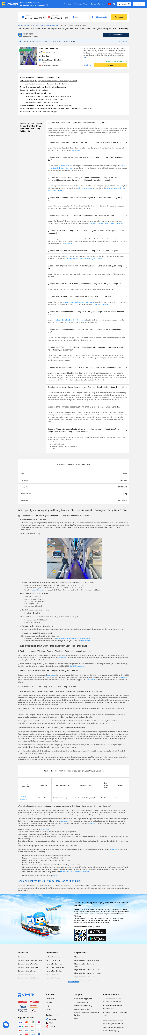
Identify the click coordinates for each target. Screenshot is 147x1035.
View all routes (73, 981)
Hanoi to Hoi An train (53, 978)
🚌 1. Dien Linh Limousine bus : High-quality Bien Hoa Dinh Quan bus (48, 84)
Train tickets (52, 953)
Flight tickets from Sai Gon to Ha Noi (86, 970)
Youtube (52, 1026)
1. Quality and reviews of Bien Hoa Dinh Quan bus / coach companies (48, 96)
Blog (47, 1006)
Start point (28, 16)
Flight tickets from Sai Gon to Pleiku (86, 980)
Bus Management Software (112, 1002)
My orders (67, 4)
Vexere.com (75, 150)
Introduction (50, 999)
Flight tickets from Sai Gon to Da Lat (86, 977)
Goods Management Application (113, 1027)
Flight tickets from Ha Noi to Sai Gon (86, 960)
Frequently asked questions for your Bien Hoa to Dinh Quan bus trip (43, 87)
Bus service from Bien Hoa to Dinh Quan (34, 90)
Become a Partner (98, 4)
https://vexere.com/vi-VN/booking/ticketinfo (74, 872)
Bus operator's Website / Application (115, 1012)
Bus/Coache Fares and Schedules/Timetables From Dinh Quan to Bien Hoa (46, 105)
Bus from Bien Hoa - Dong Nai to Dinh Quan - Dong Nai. (84, 259)
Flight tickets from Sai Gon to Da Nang (87, 973)
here (55, 876)
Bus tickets (23, 953)
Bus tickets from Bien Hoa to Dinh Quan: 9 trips (41, 77)
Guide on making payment (83, 999)
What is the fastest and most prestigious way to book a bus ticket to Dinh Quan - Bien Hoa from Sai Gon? (56, 108)
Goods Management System (113, 1020)
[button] (87, 122)
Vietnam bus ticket (24, 25)
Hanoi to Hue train (52, 974)
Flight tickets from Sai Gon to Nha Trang (85, 965)
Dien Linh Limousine (85, 188)
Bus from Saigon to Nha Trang (28, 967)
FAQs (76, 1018)
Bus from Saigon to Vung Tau (28, 964)
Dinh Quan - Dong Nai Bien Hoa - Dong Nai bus (78, 302)
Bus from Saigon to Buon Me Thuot (30, 960)
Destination (54, 16)
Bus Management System (112, 998)
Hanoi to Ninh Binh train (54, 971)
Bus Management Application (112, 1005)
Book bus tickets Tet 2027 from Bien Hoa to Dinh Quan (38, 111)
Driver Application (109, 1009)
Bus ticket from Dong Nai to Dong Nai (44, 25)
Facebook (52, 1019)
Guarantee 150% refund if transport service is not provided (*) (33, 4)
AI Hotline (106, 1016)
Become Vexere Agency (111, 1031)
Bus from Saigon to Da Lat (27, 971)
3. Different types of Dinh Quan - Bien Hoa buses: (41, 102)
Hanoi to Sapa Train (53, 960)
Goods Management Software (113, 1024)
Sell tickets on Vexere (81, 4)
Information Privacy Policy (83, 1006)
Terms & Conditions (81, 1002)
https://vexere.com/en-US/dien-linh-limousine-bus (73, 638)
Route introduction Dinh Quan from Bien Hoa (35, 93)
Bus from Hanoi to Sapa (26, 974)
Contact (48, 1009)
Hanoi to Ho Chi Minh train (55, 967)
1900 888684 (85, 641)
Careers (49, 1002)
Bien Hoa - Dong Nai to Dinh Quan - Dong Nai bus (106, 223)
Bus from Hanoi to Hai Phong (28, 978)
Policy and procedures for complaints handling (87, 1014)
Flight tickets (80, 953)
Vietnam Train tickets (53, 957)
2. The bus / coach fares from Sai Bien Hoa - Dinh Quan (44, 99)
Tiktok (51, 1023)
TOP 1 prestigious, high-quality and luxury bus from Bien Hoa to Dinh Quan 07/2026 (48, 81)
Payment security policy (82, 1009)
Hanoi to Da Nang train (54, 964)
